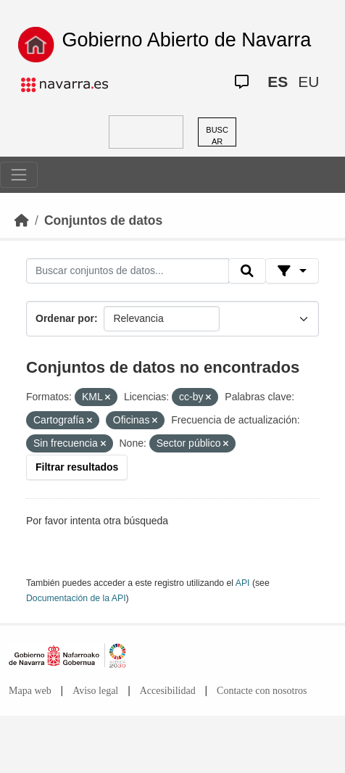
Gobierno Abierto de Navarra (187, 40)
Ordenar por (65, 318)
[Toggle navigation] (19, 175)
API (243, 583)
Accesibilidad (168, 690)
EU (308, 81)
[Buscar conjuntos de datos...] (127, 271)
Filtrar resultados (77, 467)
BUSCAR (217, 135)
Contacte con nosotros (262, 690)
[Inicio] (21, 220)
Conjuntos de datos (103, 220)
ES (277, 81)
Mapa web (30, 690)
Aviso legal (95, 690)
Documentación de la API (76, 598)
